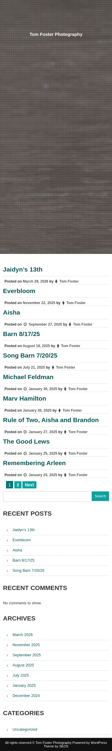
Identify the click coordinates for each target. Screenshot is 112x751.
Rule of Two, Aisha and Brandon (51, 419)
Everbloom (19, 290)
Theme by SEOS (56, 746)
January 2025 (24, 685)
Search (100, 496)
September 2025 (27, 655)
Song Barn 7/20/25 (30, 355)
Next (29, 484)
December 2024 (26, 695)
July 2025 (21, 675)
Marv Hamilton (24, 398)
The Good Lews (26, 441)
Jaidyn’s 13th (22, 269)
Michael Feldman (28, 376)
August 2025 (23, 665)
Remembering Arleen (34, 462)
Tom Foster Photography (56, 34)
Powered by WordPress (90, 742)
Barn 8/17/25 (21, 333)
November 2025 (26, 645)
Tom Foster (69, 281)
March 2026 (23, 634)
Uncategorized (25, 729)
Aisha (11, 312)
